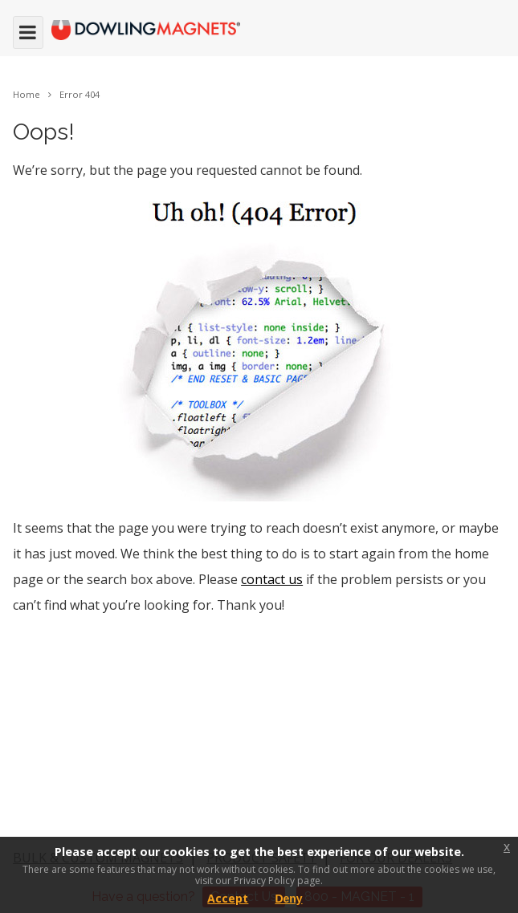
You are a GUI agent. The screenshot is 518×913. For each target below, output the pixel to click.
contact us (272, 579)
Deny (288, 898)
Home (26, 94)
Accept (227, 898)
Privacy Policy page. (278, 880)
